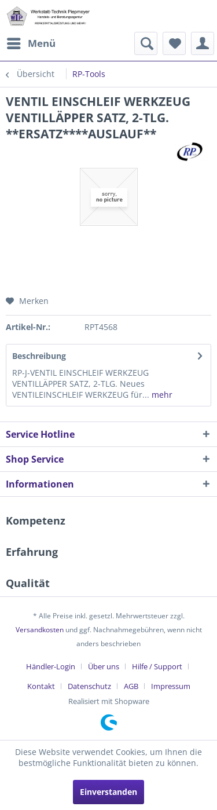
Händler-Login (50, 666)
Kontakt (41, 686)
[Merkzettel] (174, 43)
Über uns (103, 666)
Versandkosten (40, 630)
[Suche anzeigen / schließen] (145, 43)
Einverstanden (108, 791)
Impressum (170, 686)
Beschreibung (39, 355)
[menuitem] (30, 43)
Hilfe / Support (157, 666)
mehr (160, 394)
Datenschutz (89, 686)
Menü (31, 42)
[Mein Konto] (202, 43)
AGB (131, 686)
